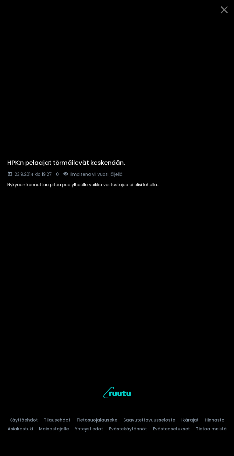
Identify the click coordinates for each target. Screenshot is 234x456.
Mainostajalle (54, 429)
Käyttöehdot (23, 420)
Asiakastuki (20, 429)
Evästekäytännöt (128, 429)
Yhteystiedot (89, 429)
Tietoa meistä (211, 429)
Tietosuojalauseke (96, 420)
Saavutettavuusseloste (149, 420)
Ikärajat (190, 420)
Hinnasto (215, 420)
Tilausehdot (57, 420)
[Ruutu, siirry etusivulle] (117, 393)
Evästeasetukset (171, 429)
